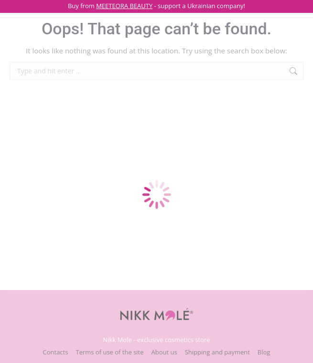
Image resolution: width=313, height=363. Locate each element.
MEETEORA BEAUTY (124, 5)
